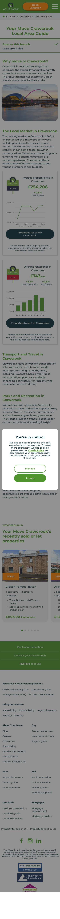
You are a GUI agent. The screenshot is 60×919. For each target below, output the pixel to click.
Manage (30, 468)
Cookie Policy (36, 450)
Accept (30, 478)
